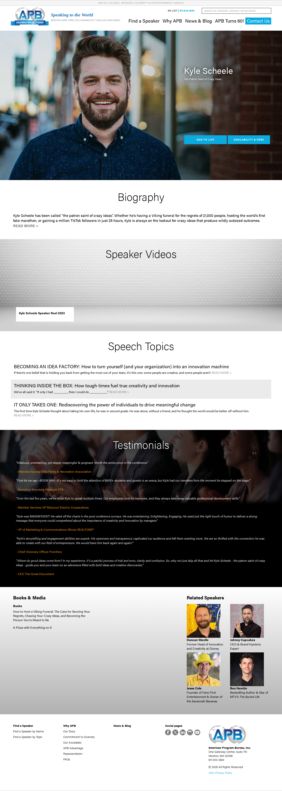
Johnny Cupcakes (242, 640)
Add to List (205, 140)
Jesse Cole (194, 688)
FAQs (66, 759)
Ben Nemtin (238, 688)
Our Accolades (72, 743)
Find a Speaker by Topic (27, 737)
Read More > (25, 226)
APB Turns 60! (229, 21)
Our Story (69, 732)
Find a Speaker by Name (28, 732)
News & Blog (198, 21)
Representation (72, 754)
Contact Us (258, 21)
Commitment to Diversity (79, 737)
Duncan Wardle (198, 640)
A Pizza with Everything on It (32, 628)
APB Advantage (73, 748)
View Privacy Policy (220, 774)
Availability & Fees (249, 140)
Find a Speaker (144, 21)
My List (172, 11)
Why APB (172, 21)
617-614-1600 (187, 11)
